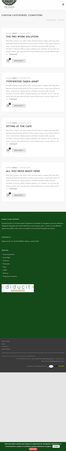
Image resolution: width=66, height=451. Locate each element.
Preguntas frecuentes (10, 276)
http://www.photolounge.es (44, 359)
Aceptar (56, 446)
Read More (18, 61)
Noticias (5, 273)
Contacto (6, 260)
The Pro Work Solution (22, 37)
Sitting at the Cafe (19, 126)
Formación (6, 264)
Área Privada (6, 349)
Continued (13, 54)
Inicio (4, 267)
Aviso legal (6, 257)
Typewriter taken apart (22, 81)
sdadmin (14, 33)
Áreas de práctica (8, 254)
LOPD (5, 270)
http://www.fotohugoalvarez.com (53, 361)
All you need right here (23, 171)
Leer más (33, 449)
